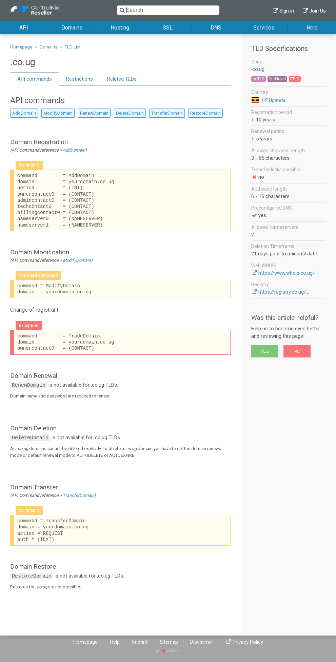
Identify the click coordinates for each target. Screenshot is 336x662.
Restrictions (79, 79)
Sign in (286, 11)
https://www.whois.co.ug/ (286, 273)
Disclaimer (201, 642)
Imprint (139, 642)
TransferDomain (167, 113)
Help (312, 27)
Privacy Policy (248, 642)
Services (263, 27)
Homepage (21, 47)
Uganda (277, 100)
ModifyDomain (58, 113)
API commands (34, 79)
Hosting (120, 27)
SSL (168, 27)
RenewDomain (94, 113)
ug (261, 69)
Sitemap (169, 642)
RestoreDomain (205, 113)
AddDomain (24, 113)
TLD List (73, 47)
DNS (216, 27)
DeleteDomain (130, 113)
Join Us (317, 11)
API (23, 27)
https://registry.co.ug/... (283, 292)
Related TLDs (122, 79)
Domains (71, 27)
